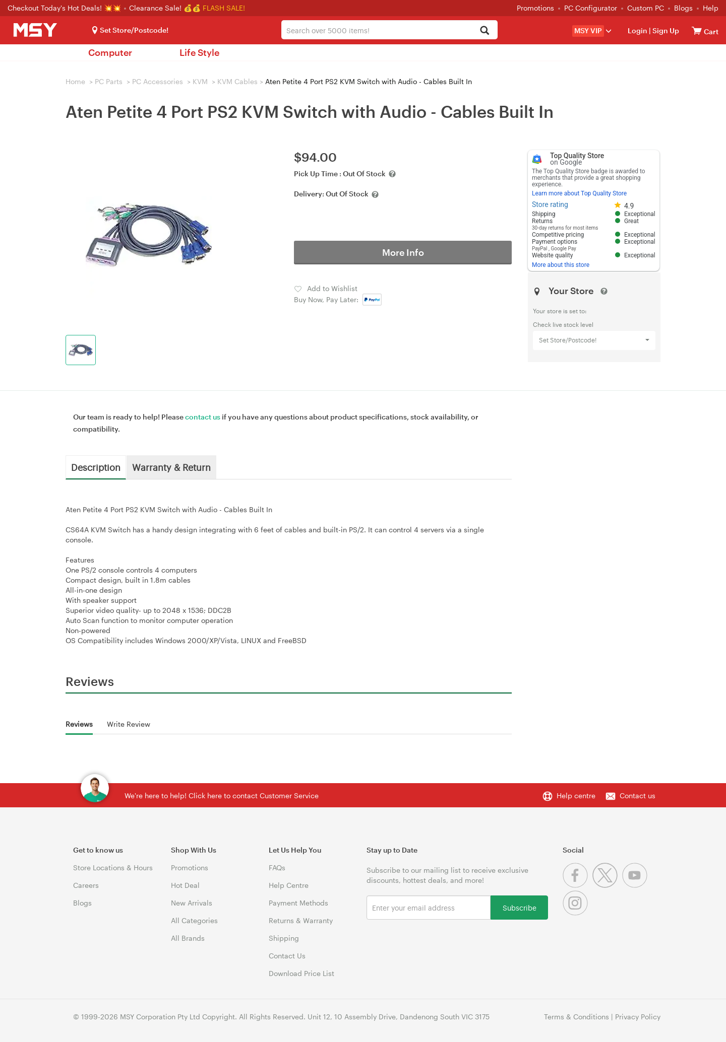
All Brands (188, 938)
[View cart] (697, 30)
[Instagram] (576, 913)
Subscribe (519, 907)
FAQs (277, 867)
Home (75, 81)
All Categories (194, 920)
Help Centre (289, 885)
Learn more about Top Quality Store (579, 193)
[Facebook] (577, 885)
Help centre (576, 795)
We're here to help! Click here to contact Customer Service (222, 795)
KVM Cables (237, 81)
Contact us (637, 795)
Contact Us (287, 955)
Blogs (683, 8)
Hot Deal (185, 885)
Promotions (535, 8)
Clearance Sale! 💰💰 (165, 8)
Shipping (284, 938)
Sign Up (665, 30)
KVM (200, 81)
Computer (110, 52)
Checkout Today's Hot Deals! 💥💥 (65, 8)
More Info (403, 252)
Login (637, 30)
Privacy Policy (637, 1016)
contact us (202, 416)
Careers (86, 885)
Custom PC (645, 8)
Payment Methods (298, 902)
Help (710, 8)
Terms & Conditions (576, 1016)
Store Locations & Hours (113, 867)
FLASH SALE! (224, 8)
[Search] (484, 31)
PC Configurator (590, 8)
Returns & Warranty (301, 920)
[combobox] (389, 29)
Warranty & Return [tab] (171, 467)
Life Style (199, 52)
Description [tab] (95, 467)
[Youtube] (636, 885)
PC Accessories (157, 81)
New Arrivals (191, 902)
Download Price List (301, 973)
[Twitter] (607, 885)
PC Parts (109, 81)
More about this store (560, 264)
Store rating (550, 204)
